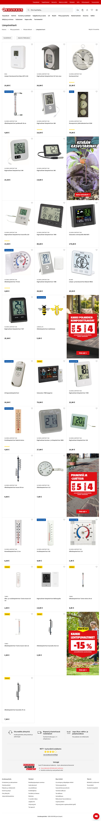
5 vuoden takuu (33, 799)
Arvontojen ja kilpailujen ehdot (64, 782)
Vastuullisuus (59, 796)
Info (78, 2)
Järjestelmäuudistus (8, 796)
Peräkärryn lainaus (34, 793)
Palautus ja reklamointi (8, 788)
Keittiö (13, 16)
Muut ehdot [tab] (59, 779)
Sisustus (85, 16)
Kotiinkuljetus (32, 791)
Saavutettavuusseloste (62, 788)
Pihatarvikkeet (27, 29)
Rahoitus (31, 796)
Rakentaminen (76, 16)
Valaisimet (19, 19)
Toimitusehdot (6, 785)
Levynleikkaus (33, 788)
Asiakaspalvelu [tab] (6, 779)
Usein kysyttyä (6, 791)
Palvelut (72, 2)
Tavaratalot (95, 2)
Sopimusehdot (60, 802)
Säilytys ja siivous (7, 19)
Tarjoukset (36, 2)
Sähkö (93, 16)
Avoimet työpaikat (92, 788)
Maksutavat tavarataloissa (63, 799)
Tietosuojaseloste (61, 785)
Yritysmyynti (85, 2)
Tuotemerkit (38, 19)
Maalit (54, 16)
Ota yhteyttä (5, 793)
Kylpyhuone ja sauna (39, 16)
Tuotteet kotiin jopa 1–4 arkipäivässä (50, 738)
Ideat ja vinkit (63, 2)
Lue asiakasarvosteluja (50, 755)
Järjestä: (24, 38)
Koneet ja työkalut (24, 16)
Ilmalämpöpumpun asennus (36, 782)
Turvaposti (32, 807)
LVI (49, 16)
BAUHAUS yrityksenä (93, 782)
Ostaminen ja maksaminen (9, 782)
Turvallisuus (59, 793)
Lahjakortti (32, 802)
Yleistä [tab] (89, 779)
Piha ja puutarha (63, 16)
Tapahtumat (45, 2)
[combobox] (49, 10)
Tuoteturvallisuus (61, 791)
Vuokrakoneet (33, 785)
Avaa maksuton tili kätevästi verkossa (52, 768)
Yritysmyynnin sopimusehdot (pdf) (66, 804)
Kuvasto (54, 2)
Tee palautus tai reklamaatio (80, 737)
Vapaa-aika (28, 19)
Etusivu (4, 29)
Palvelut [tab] (31, 779)
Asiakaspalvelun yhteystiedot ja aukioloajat (23, 736)
